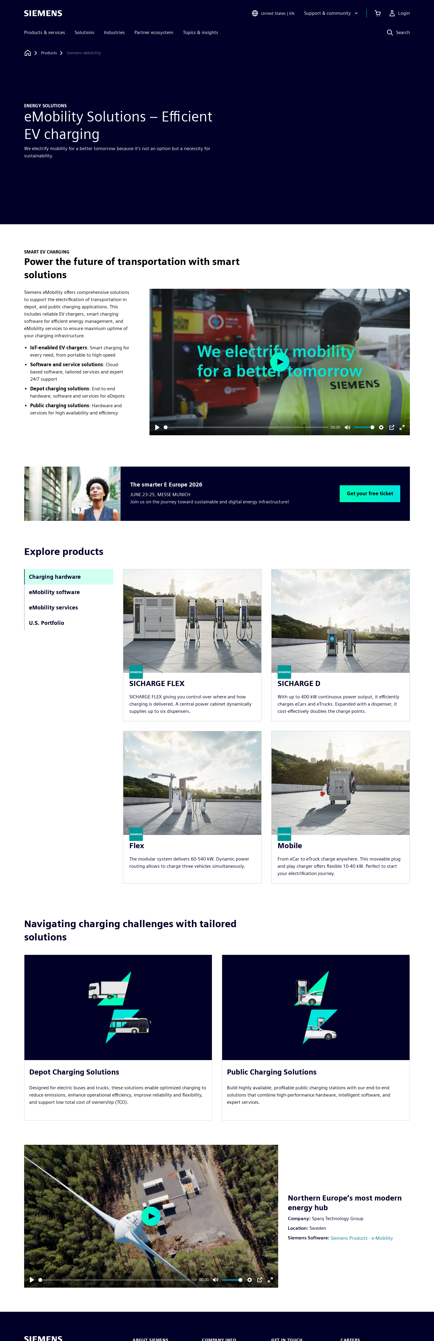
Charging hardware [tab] (55, 577)
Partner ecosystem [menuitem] (153, 32)
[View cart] (378, 13)
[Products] (49, 53)
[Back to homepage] (27, 53)
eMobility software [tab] (54, 592)
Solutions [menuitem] (84, 32)
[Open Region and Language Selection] (273, 13)
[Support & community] (332, 13)
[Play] (157, 427)
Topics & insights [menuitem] (200, 32)
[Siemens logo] (43, 13)
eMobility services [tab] (53, 607)
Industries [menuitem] (114, 32)
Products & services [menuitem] (44, 32)
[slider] (246, 427)
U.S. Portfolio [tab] (46, 623)
